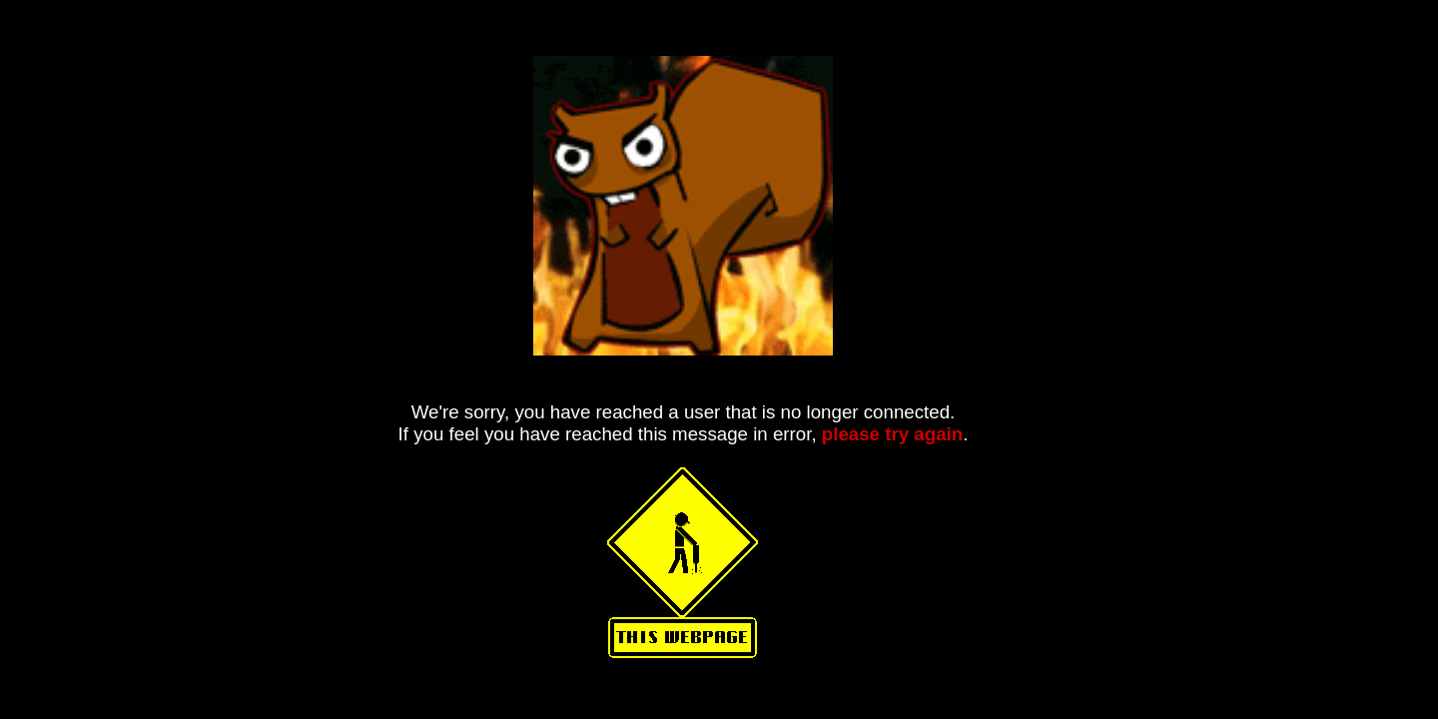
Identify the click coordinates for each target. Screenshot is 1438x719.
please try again (892, 433)
